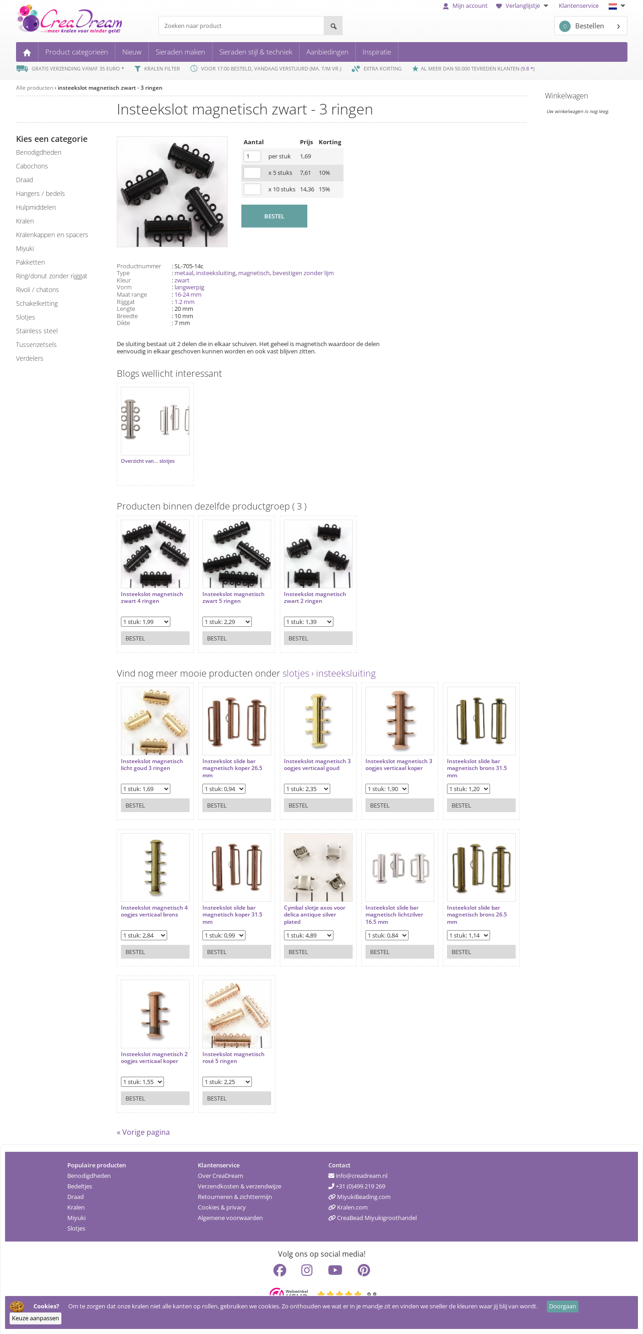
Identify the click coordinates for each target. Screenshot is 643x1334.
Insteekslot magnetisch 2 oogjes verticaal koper (152, 1050)
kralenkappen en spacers (52, 234)
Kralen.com (348, 1203)
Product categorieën (76, 51)
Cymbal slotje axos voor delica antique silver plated (307, 907)
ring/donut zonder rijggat (51, 275)
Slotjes (76, 1224)
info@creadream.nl (357, 1172)
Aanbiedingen (327, 51)
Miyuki (76, 1214)
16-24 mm (188, 294)
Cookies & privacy (222, 1203)
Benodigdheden (89, 1172)
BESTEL (274, 216)
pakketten (30, 262)
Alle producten (34, 88)
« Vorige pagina (143, 1128)
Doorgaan (562, 1306)
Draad (75, 1193)
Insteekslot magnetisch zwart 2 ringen (308, 590)
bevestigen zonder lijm (303, 273)
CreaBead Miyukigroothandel (372, 1214)
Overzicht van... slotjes (147, 457)
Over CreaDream (220, 1172)
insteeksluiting (215, 273)
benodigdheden (38, 152)
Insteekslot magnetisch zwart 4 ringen (152, 590)
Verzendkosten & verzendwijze (239, 1182)
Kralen (76, 1203)
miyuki (25, 248)
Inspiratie (377, 51)
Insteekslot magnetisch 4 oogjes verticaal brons (152, 904)
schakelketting (37, 303)
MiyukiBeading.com (359, 1193)
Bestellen (581, 26)
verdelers (30, 358)
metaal (183, 273)
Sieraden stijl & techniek (255, 51)
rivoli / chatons (37, 289)
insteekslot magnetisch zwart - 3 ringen (110, 88)
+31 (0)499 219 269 (356, 1182)
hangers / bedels (40, 193)
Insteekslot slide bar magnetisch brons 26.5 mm (462, 907)
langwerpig (189, 287)
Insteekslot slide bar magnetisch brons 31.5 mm (462, 761)
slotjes (25, 317)
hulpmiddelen (36, 207)
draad (24, 179)
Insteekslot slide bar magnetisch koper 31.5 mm (229, 907)
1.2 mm (184, 302)
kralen (25, 221)
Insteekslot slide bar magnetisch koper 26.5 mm (229, 761)
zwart (182, 280)
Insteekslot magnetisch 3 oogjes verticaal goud (308, 757)
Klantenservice (579, 5)
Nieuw (132, 51)
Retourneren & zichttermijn (235, 1193)
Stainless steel (37, 330)
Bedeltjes (79, 1182)
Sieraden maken (180, 51)
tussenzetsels (36, 344)
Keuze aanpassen (35, 1318)
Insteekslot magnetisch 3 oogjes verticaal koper (385, 757)
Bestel (135, 631)
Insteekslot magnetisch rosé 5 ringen (230, 1050)
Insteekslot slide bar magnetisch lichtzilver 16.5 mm (383, 907)
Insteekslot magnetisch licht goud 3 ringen (152, 757)
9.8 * (527, 68)
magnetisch (254, 273)
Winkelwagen (566, 96)
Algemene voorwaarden (230, 1214)
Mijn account (465, 5)
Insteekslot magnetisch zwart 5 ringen (230, 590)
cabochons (32, 166)
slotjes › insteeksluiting (329, 669)
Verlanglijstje (523, 5)
